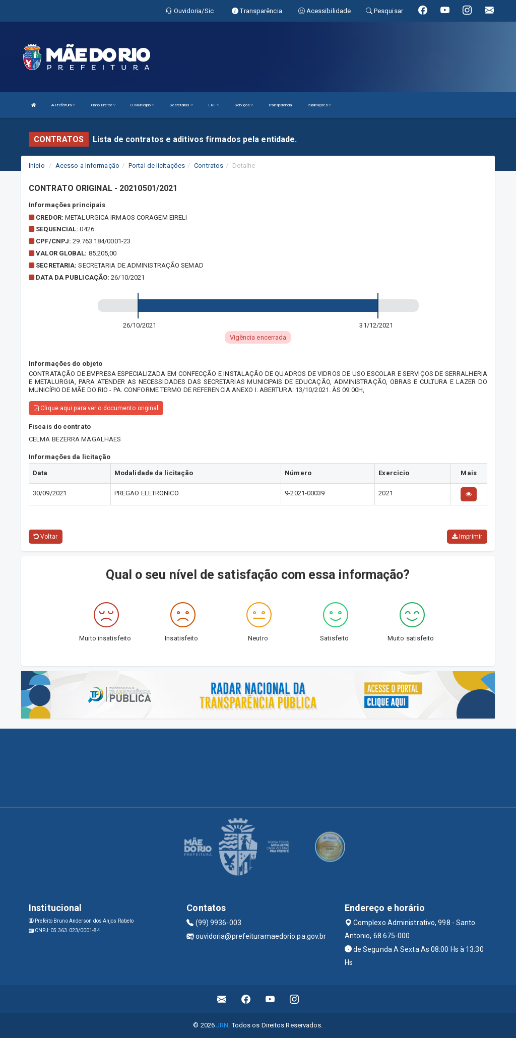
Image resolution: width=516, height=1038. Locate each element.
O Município (142, 105)
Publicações (319, 105)
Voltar (45, 536)
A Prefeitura (63, 105)
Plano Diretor (103, 105)
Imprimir (467, 536)
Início (37, 165)
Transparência (280, 105)
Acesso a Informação (87, 165)
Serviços (243, 105)
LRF (214, 105)
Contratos (208, 165)
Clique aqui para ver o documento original (96, 408)
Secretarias (180, 105)
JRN (222, 1025)
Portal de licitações (156, 165)
